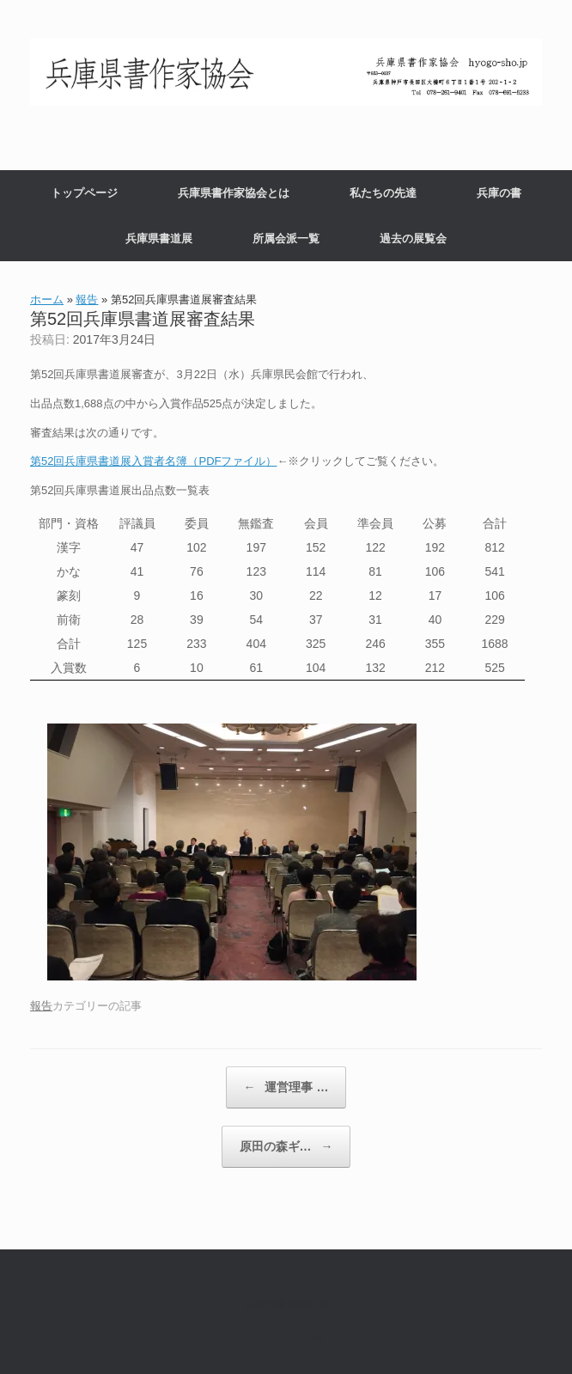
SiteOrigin (269, 1339)
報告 (87, 299)
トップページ (84, 192)
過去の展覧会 (413, 238)
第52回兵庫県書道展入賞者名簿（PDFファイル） (153, 461)
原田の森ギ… (286, 1147)
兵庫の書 (499, 192)
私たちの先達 (383, 192)
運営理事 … (286, 1087)
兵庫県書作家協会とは (233, 192)
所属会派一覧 (286, 238)
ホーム (47, 299)
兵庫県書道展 (158, 238)
